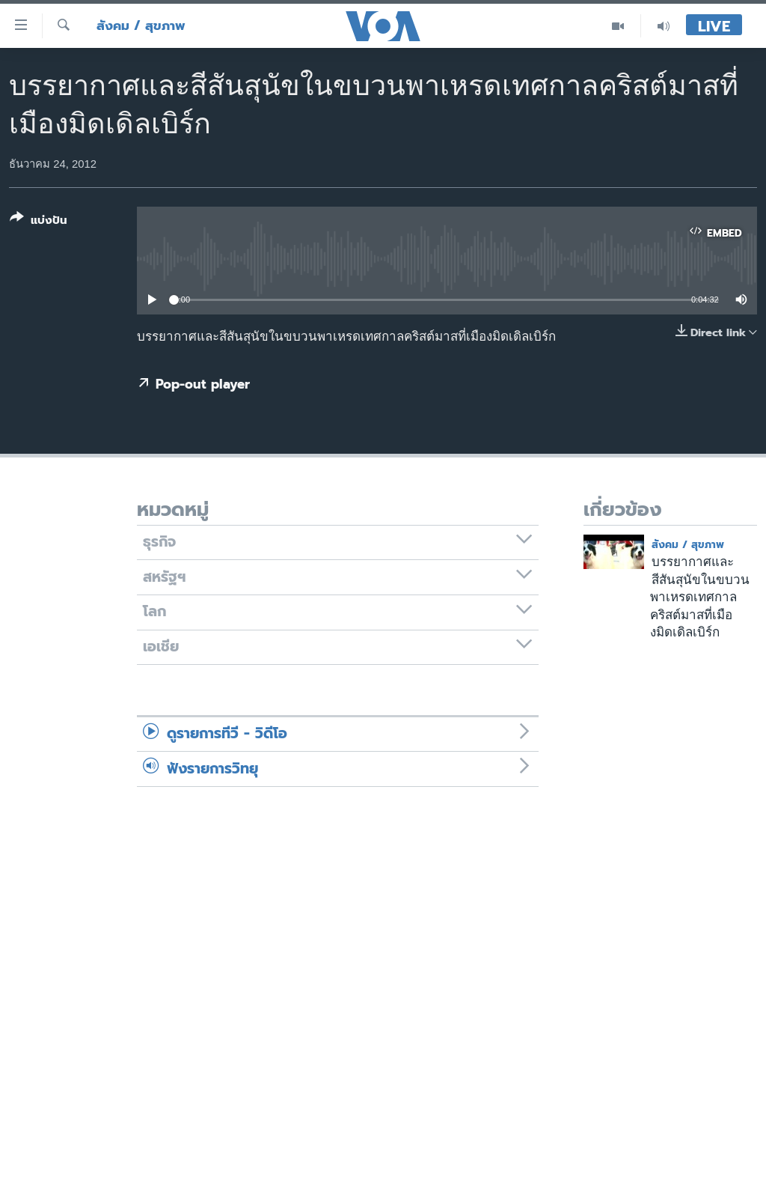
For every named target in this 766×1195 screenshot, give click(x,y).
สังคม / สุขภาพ (141, 25)
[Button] (38, 222)
